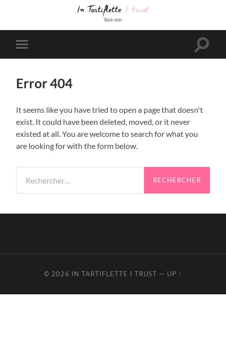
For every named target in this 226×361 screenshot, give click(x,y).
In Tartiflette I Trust (114, 274)
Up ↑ (174, 274)
